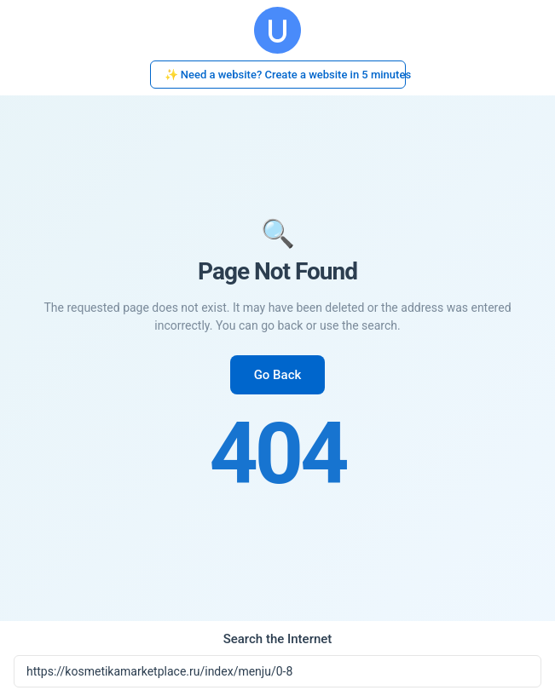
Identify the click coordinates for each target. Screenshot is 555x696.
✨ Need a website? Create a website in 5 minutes (285, 74)
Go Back (278, 375)
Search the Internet (277, 639)
